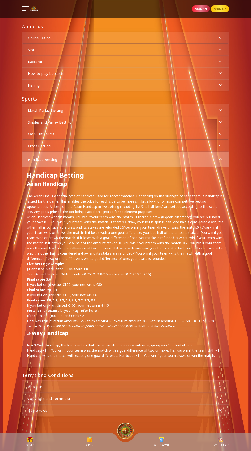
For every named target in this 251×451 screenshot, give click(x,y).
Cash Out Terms (125, 134)
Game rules (125, 410)
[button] (125, 38)
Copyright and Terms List (125, 398)
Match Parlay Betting (125, 110)
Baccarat (125, 61)
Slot (125, 50)
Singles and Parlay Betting (125, 122)
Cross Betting (125, 146)
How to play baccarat (125, 73)
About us (125, 386)
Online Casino (125, 38)
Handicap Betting (125, 159)
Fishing (125, 85)
